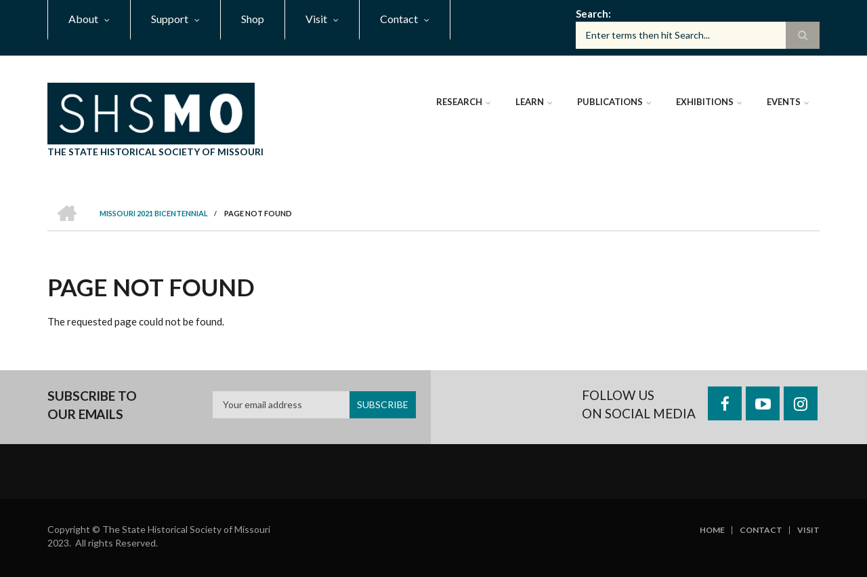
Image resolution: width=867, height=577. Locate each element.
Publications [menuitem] (610, 101)
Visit (808, 530)
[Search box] (698, 35)
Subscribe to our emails (92, 405)
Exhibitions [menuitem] (705, 101)
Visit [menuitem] (316, 18)
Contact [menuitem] (399, 18)
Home (712, 530)
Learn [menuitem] (529, 101)
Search (592, 13)
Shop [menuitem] (252, 18)
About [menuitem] (83, 18)
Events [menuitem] (784, 101)
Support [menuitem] (169, 18)
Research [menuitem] (459, 101)
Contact (761, 530)
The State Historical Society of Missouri (155, 151)
